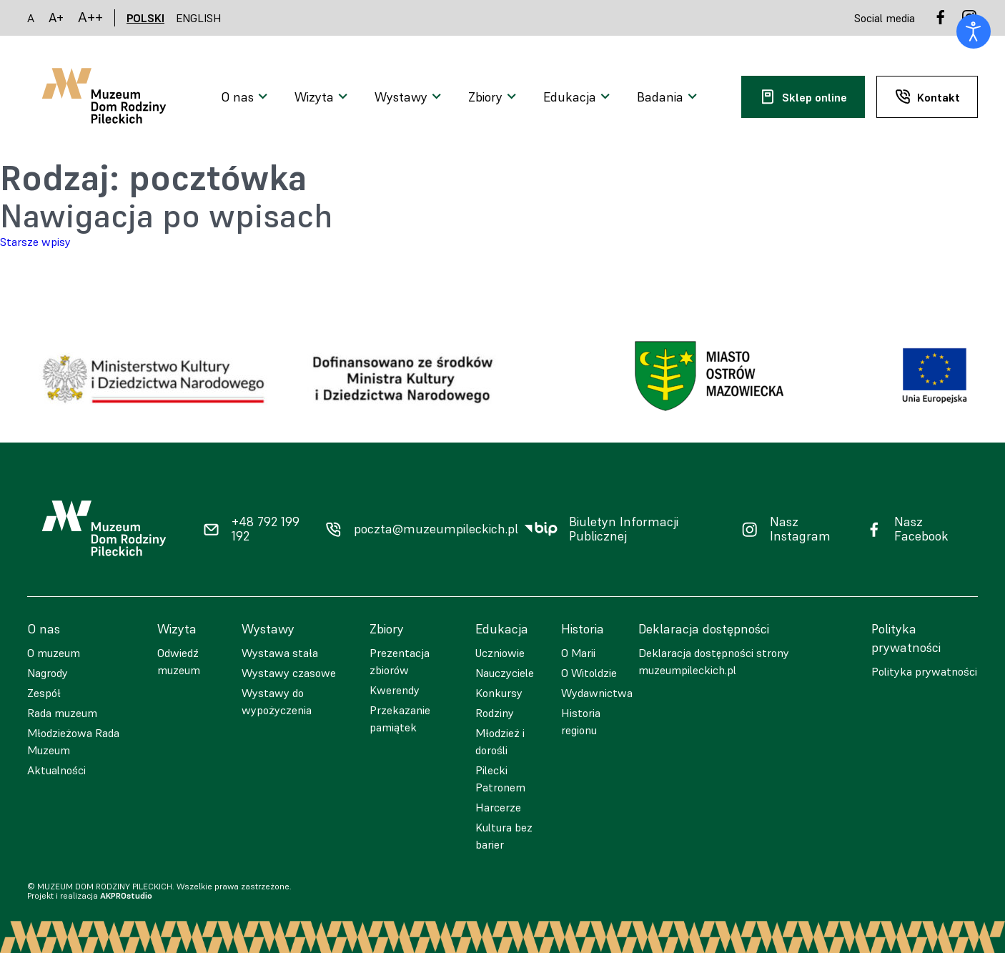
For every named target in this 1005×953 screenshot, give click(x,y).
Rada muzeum (62, 713)
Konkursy (499, 693)
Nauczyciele (504, 673)
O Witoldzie (589, 673)
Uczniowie (500, 653)
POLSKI (145, 17)
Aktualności (56, 770)
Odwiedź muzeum (178, 661)
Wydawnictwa (597, 693)
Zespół (44, 693)
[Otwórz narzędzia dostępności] (973, 31)
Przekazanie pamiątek (400, 718)
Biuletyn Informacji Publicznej (623, 529)
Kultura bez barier (504, 835)
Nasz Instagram (800, 529)
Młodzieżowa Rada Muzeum (73, 741)
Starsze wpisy (35, 241)
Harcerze (498, 807)
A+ (56, 17)
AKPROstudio (126, 895)
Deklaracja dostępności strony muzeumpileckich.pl (713, 661)
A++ (90, 17)
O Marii (578, 653)
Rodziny (494, 713)
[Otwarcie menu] (246, 97)
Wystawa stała (280, 653)
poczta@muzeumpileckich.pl (436, 529)
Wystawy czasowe (289, 673)
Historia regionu (580, 721)
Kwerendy (395, 690)
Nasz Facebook (921, 529)
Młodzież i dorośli (500, 741)
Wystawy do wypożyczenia (277, 701)
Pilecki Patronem (500, 778)
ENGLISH (199, 17)
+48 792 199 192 (265, 529)
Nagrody (47, 673)
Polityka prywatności (924, 671)
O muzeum (53, 653)
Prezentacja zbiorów (400, 661)
